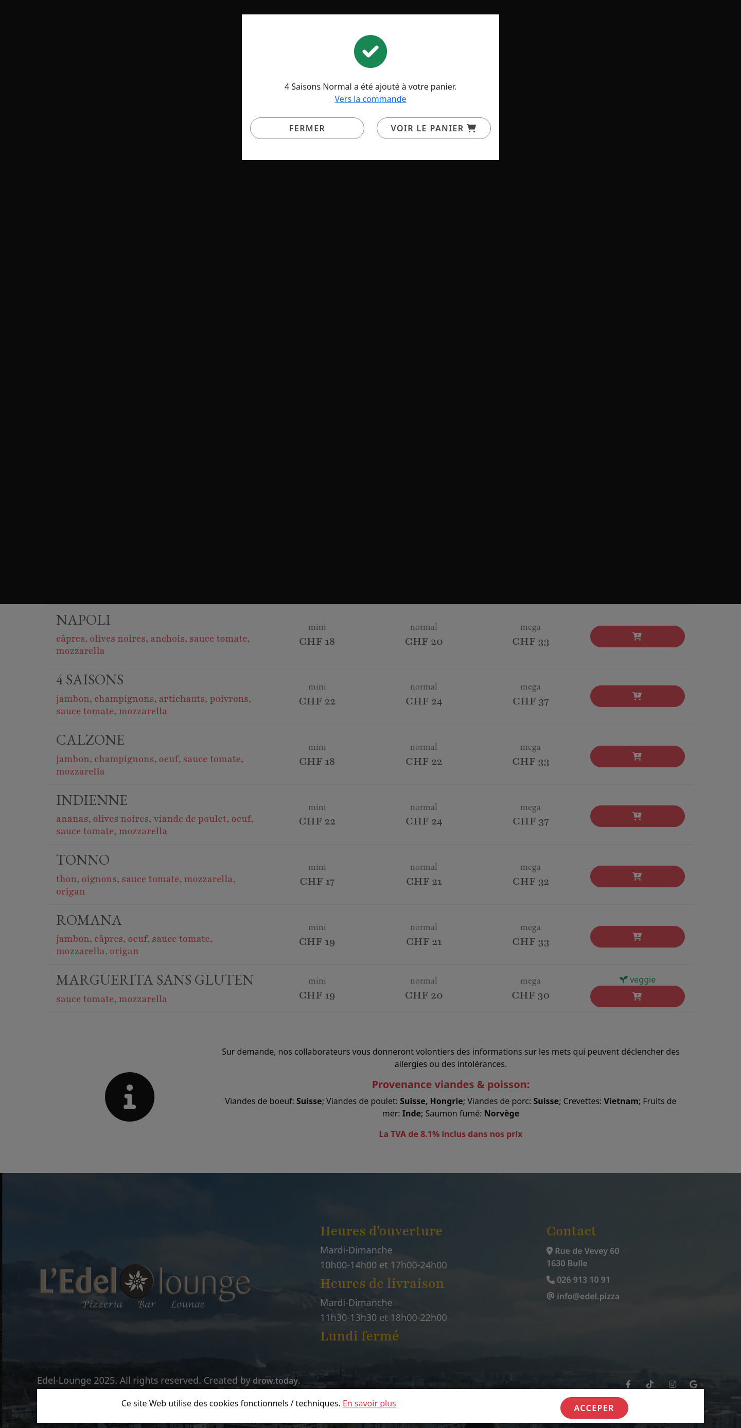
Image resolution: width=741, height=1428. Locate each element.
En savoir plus (369, 1403)
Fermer (307, 128)
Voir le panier (434, 128)
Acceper (594, 1408)
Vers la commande (370, 99)
